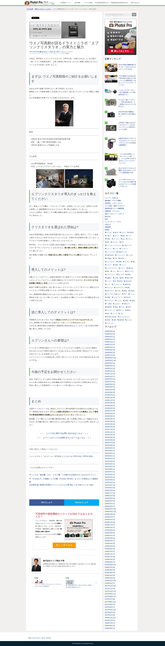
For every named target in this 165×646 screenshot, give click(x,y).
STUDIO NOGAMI (110, 316)
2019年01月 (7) (110, 551)
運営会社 (30, 637)
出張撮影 (108, 258)
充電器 (132, 300)
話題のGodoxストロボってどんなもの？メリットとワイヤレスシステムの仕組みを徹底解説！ (127, 141)
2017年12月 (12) (110, 586)
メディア (108, 265)
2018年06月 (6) (110, 570)
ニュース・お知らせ (111, 198)
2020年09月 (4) (110, 498)
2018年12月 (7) (110, 554)
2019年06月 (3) (110, 538)
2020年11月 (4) (110, 493)
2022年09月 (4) (110, 437)
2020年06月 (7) (110, 506)
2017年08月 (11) (110, 596)
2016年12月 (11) (110, 618)
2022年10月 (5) (110, 435)
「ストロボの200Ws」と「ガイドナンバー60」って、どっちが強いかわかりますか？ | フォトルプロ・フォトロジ (127, 158)
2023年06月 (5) (110, 413)
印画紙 (119, 261)
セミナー (122, 268)
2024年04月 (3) (110, 387)
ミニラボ (61, 53)
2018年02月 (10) (110, 580)
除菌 (127, 287)
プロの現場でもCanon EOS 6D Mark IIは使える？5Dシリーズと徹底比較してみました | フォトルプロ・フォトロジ (127, 80)
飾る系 (115, 232)
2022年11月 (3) (110, 432)
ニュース (114, 313)
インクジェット (117, 284)
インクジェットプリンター (36, 53)
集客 (107, 271)
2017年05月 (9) (110, 604)
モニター (123, 232)
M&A (114, 320)
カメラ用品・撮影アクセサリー (115, 206)
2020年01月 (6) (110, 519)
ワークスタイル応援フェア (113, 294)
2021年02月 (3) (110, 485)
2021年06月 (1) (110, 474)
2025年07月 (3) (110, 355)
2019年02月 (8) (110, 549)
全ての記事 (30, 9)
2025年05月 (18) (110, 360)
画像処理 (108, 227)
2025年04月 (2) (110, 363)
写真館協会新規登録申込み (119, 2)
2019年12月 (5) (110, 522)
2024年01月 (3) (110, 395)
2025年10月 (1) (110, 347)
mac (123, 239)
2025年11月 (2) (110, 344)
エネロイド (116, 303)
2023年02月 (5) (110, 424)
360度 (115, 307)
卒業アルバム (109, 290)
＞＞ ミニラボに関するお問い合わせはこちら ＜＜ (64, 433)
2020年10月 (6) (110, 496)
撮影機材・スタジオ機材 (113, 200)
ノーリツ (108, 281)
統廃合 (124, 290)
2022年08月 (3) (110, 440)
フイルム (118, 300)
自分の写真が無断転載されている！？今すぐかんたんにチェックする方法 (127, 67)
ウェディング (109, 323)
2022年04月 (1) (110, 450)
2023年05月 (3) (110, 416)
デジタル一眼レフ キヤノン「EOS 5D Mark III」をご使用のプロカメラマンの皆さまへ (127, 103)
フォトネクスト (110, 261)
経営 (106, 219)
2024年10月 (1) (110, 376)
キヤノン (116, 235)
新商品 (107, 230)
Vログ (124, 294)
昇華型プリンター (122, 252)
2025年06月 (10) (110, 358)
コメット (120, 271)
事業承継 (121, 320)
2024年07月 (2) (110, 381)
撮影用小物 (126, 284)
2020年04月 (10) (110, 511)
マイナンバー (109, 300)
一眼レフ (108, 235)
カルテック (109, 287)
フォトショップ (120, 255)
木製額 (107, 297)
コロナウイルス (119, 287)
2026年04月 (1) (110, 331)
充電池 (125, 300)
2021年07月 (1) (110, 472)
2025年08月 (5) (110, 352)
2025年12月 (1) (110, 342)
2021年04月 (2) (110, 480)
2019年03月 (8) (110, 546)
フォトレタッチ (110, 252)
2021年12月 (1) (110, 461)
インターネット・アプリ (113, 222)
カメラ (121, 307)
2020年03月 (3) (110, 514)
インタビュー (54, 53)
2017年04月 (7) (110, 607)
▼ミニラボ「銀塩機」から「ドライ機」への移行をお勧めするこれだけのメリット (62, 475)
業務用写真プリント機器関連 (114, 208)
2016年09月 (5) (110, 625)
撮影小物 (130, 268)
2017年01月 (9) (110, 615)
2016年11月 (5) (110, 620)
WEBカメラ (126, 303)
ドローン (129, 239)
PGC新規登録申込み (101, 2)
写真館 (67, 53)
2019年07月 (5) (110, 535)
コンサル (126, 261)
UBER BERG (109, 255)
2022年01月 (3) (110, 458)
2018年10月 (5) (110, 559)
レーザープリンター (111, 268)
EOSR (128, 307)
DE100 (119, 281)
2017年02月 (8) (110, 612)
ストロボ (108, 232)
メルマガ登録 (88, 2)
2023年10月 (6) (110, 403)
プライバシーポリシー (36, 637)
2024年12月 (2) (110, 371)
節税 (107, 242)
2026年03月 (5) (110, 334)
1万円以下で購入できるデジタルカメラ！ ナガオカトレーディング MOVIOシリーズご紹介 (127, 126)
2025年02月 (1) (110, 366)
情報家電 (108, 307)
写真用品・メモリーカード (113, 203)
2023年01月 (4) (110, 427)
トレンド (123, 265)
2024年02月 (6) (110, 392)
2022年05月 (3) (110, 448)
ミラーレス (115, 239)
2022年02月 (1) (110, 456)
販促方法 (108, 216)
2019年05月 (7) (110, 541)
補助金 (127, 310)
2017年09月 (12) (110, 594)
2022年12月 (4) (110, 429)
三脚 (115, 258)
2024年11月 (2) (110, 373)
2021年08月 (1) (110, 469)
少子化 (117, 290)
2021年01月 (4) (110, 488)
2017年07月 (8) (110, 599)
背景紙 (128, 274)
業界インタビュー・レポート (43, 9)
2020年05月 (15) (110, 509)
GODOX (121, 258)
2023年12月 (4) (110, 397)
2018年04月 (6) (110, 575)
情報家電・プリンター (112, 211)
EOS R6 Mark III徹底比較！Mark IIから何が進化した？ (127, 114)
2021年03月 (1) (110, 482)
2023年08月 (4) (110, 408)
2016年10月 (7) (110, 623)
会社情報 (77, 2)
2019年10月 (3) (110, 527)
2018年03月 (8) (110, 578)
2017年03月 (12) (110, 610)
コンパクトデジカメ (124, 316)
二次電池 (108, 303)
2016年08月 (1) (110, 628)
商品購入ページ (66, 2)
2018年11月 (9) (110, 556)
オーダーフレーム (117, 297)
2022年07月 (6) (110, 442)
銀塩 (122, 277)
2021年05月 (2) (110, 477)
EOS (122, 242)
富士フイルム (129, 271)
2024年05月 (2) (110, 384)
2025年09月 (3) (110, 350)
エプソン (47, 53)
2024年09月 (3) (110, 379)
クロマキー (114, 242)
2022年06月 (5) (110, 445)
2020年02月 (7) (110, 517)
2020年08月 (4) (110, 501)
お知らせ (108, 224)
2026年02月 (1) (110, 336)
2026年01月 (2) (110, 339)
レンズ (115, 248)
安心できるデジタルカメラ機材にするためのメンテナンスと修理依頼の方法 (127, 170)
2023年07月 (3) (110, 411)
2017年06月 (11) (110, 602)
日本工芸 (127, 297)
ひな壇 (115, 277)
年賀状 (107, 239)
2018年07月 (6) (110, 567)
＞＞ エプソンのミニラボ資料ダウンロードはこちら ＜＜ (64, 438)
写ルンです (120, 274)
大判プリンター (127, 245)
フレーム (132, 294)
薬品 (133, 261)
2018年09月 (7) (110, 562)
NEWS (107, 320)
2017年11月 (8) (110, 588)
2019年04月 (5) (110, 543)
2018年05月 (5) (110, 572)
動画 (123, 235)
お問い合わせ (134, 2)
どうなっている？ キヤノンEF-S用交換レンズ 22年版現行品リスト (127, 92)
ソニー (107, 284)
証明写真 (131, 232)
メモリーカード (110, 274)
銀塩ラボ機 (128, 277)
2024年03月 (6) (110, 389)
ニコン (128, 235)
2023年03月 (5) (110, 421)
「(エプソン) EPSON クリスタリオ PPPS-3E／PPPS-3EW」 (68, 456)
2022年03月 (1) (110, 453)
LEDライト (120, 310)
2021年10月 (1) (110, 464)
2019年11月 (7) (110, 525)
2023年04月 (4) (110, 419)
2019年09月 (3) (110, 530)
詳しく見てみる (64, 545)
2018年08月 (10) (110, 564)
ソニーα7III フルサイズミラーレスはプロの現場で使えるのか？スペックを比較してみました (127, 183)
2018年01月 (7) (110, 583)
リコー (113, 271)
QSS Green (128, 281)
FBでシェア (46, 502)
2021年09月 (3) (110, 466)
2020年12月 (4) (110, 490)
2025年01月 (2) (110, 368)
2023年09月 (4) (110, 405)
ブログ (121, 313)
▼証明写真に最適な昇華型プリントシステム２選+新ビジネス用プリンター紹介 (61, 485)
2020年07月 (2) (110, 504)
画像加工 (108, 277)
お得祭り (132, 290)
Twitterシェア (81, 502)
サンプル (128, 320)
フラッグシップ (110, 310)
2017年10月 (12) (110, 591)
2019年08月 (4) (110, 533)
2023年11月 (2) (110, 400)
